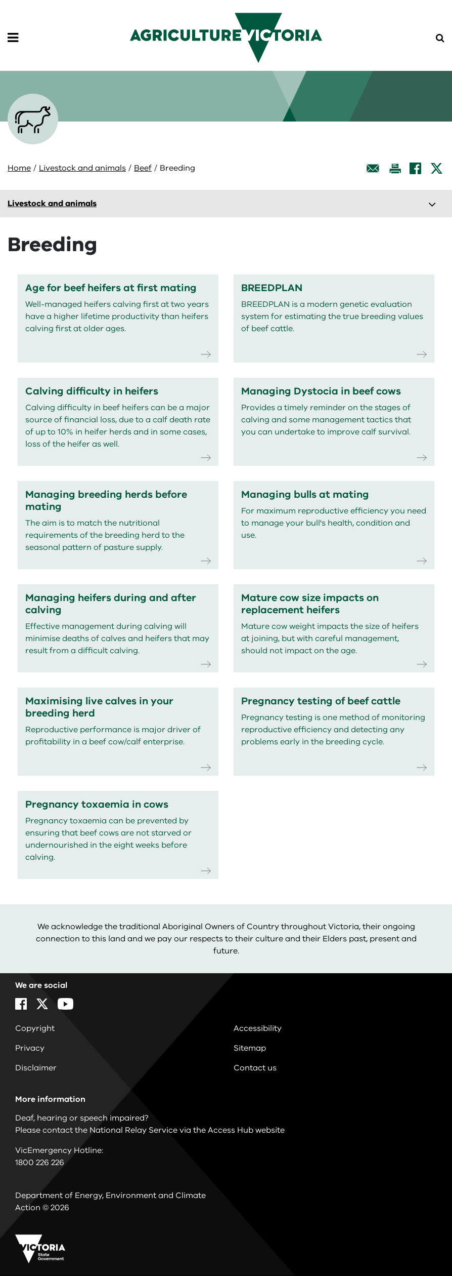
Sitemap (250, 1048)
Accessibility (258, 1028)
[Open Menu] (13, 38)
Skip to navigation (0, 0)
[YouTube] (65, 1004)
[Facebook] (415, 168)
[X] (436, 168)
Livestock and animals (82, 168)
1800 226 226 (39, 1162)
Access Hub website (246, 1130)
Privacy (29, 1048)
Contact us (255, 1067)
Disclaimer (36, 1067)
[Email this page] (373, 168)
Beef (143, 168)
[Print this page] (395, 168)
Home (19, 168)
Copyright (35, 1028)
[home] (226, 37)
